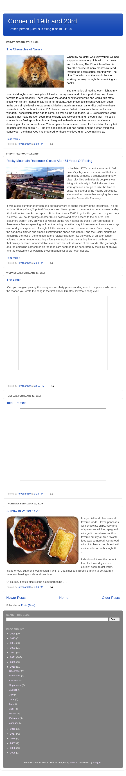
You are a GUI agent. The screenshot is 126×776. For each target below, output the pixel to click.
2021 (13, 657)
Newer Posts (16, 598)
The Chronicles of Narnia (24, 49)
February (14, 718)
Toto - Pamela (16, 403)
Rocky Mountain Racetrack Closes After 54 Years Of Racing (49, 161)
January (14, 723)
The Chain (13, 280)
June (12, 699)
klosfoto (74, 762)
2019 (13, 666)
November (15, 675)
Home (63, 598)
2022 (13, 652)
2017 (13, 733)
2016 (13, 738)
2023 (13, 648)
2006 (13, 748)
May (11, 704)
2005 (13, 752)
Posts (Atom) (28, 605)
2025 (13, 638)
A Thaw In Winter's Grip (23, 511)
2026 (13, 633)
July (11, 694)
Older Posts (111, 598)
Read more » (13, 139)
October (14, 680)
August (13, 689)
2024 (13, 643)
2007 (13, 743)
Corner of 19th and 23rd (42, 21)
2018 (13, 729)
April (12, 708)
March (13, 713)
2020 (13, 662)
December (15, 671)
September (15, 685)
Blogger (97, 762)
